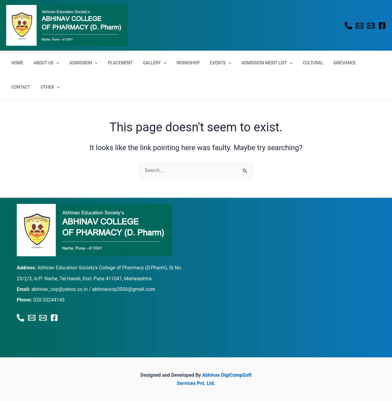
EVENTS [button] (209, 63)
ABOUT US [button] (43, 63)
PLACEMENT (114, 62)
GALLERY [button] (146, 63)
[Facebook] (382, 25)
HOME (16, 62)
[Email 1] (359, 25)
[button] (53, 63)
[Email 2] (371, 25)
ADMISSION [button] (79, 63)
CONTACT (356, 62)
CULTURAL (297, 62)
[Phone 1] (348, 25)
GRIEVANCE (327, 62)
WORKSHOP (177, 62)
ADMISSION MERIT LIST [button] (253, 63)
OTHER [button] (19, 87)
